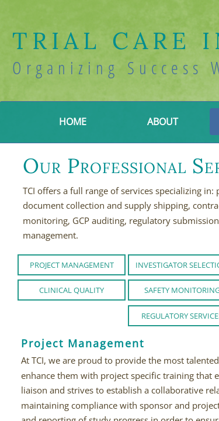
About (162, 121)
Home (72, 121)
